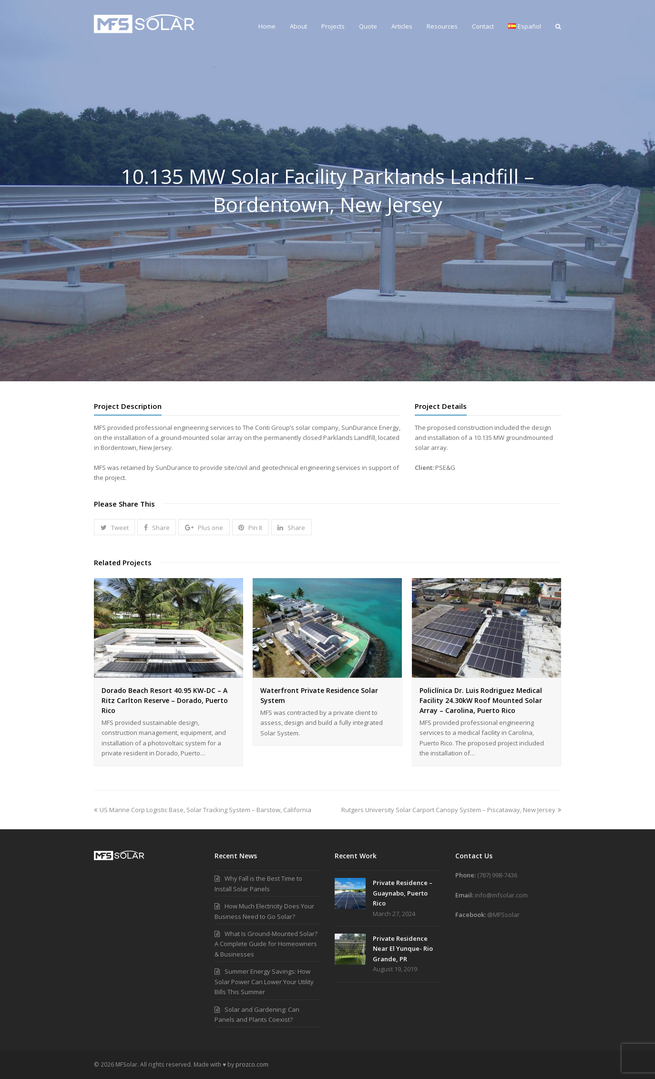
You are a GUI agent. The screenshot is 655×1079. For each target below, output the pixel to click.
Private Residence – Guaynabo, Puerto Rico (402, 892)
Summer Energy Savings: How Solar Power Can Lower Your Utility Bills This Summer (264, 981)
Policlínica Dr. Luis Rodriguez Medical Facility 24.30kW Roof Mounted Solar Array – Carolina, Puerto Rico (481, 700)
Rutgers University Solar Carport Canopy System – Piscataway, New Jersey (451, 809)
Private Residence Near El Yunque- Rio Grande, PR (403, 948)
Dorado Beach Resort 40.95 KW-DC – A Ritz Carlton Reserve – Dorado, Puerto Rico (165, 700)
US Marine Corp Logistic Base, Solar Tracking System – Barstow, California (202, 809)
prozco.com (251, 1064)
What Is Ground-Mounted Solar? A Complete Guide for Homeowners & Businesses (266, 943)
